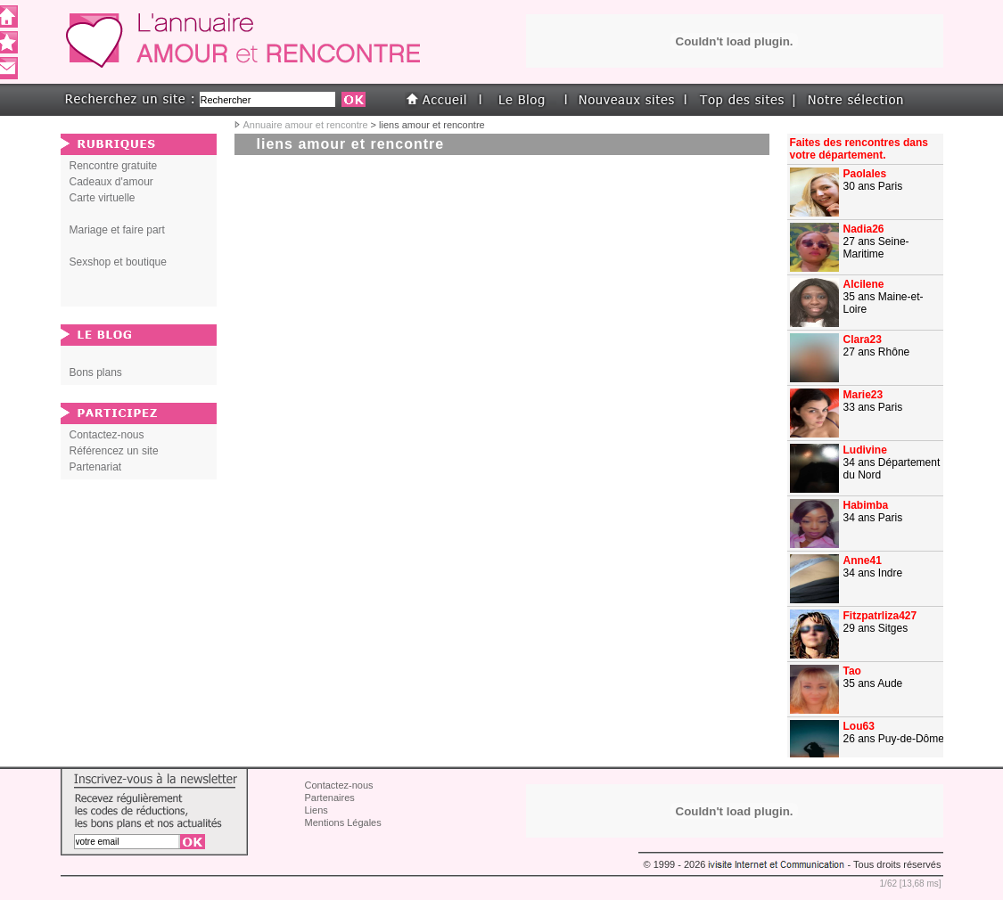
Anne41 (862, 560)
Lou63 (859, 726)
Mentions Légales (343, 822)
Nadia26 (863, 229)
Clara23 (862, 339)
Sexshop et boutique (118, 262)
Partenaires (330, 797)
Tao (852, 671)
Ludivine (865, 450)
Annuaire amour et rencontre (305, 124)
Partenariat (96, 467)
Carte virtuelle (103, 198)
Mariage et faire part (117, 230)
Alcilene (863, 284)
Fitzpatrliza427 (880, 616)
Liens (316, 810)
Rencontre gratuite (114, 166)
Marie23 (863, 395)
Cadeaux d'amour (111, 182)
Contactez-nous (107, 435)
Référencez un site (114, 451)
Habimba (866, 505)
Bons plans (96, 372)
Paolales (865, 174)
